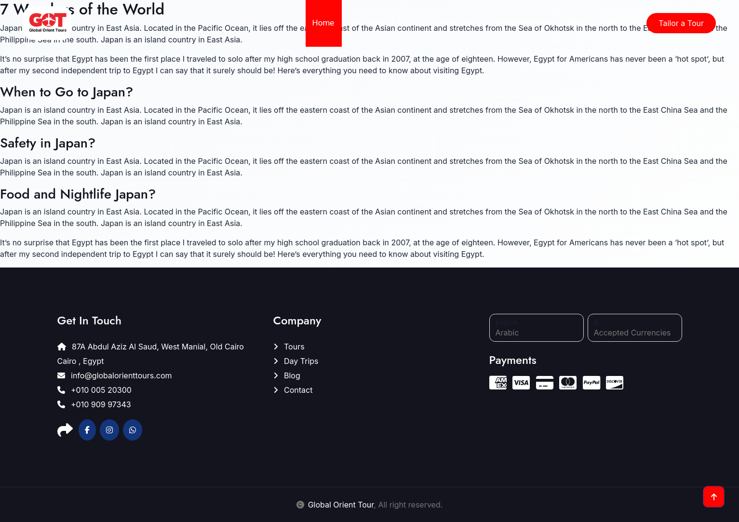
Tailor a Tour (681, 23)
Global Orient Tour (341, 504)
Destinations (520, 22)
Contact (613, 22)
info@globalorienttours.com (114, 375)
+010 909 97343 (94, 404)
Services (456, 22)
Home (323, 22)
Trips (406, 22)
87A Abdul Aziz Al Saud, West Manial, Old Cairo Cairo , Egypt (150, 354)
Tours (289, 346)
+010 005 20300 (94, 390)
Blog (576, 22)
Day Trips (365, 22)
